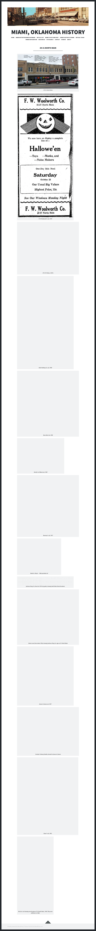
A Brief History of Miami (67, 37)
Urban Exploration (31, 39)
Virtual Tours (80, 37)
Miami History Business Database (25, 37)
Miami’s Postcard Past (52, 37)
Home (12, 37)
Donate (63, 39)
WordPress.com (39, 926)
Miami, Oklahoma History (48, 32)
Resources (41, 39)
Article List (40, 37)
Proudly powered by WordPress (15, 926)
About (69, 39)
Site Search (49, 39)
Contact (57, 39)
